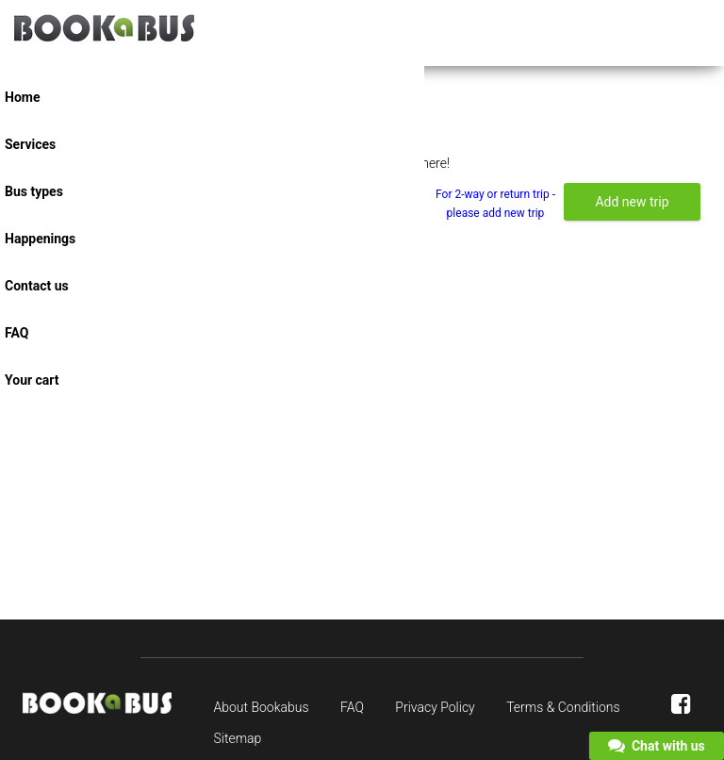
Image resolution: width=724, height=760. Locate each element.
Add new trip (631, 201)
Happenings (40, 238)
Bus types (34, 191)
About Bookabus (261, 707)
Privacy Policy (434, 707)
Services (30, 144)
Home (22, 97)
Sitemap (238, 738)
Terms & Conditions (562, 707)
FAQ (16, 332)
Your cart (32, 380)
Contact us (37, 285)
